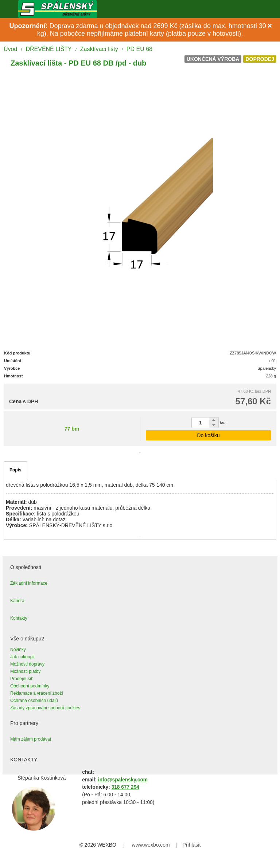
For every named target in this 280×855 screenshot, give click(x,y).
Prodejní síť (21, 678)
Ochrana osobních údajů (34, 700)
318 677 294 (125, 787)
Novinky (18, 649)
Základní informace (28, 583)
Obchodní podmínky (29, 686)
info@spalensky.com (123, 780)
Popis (15, 469)
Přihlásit (192, 845)
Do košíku (208, 435)
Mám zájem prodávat (30, 739)
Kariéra (17, 600)
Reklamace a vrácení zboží (36, 693)
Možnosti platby (25, 671)
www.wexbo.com (151, 845)
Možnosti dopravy (27, 664)
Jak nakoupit (22, 656)
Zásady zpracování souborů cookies (45, 707)
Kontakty (18, 618)
